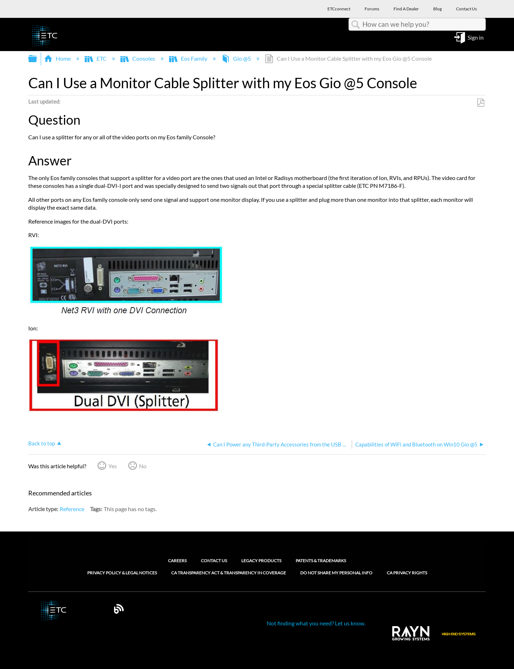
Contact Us (214, 560)
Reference (72, 508)
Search (356, 25)
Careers (177, 560)
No (143, 466)
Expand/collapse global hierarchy (37, 59)
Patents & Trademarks (321, 560)
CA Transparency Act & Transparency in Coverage (228, 572)
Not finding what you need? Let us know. (316, 623)
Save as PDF (480, 103)
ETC (96, 58)
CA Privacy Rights (407, 572)
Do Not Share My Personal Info (336, 572)
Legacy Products (261, 560)
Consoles (138, 58)
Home (58, 58)
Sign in (476, 37)
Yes (112, 466)
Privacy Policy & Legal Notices (122, 572)
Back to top (41, 443)
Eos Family (188, 58)
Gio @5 (236, 58)
